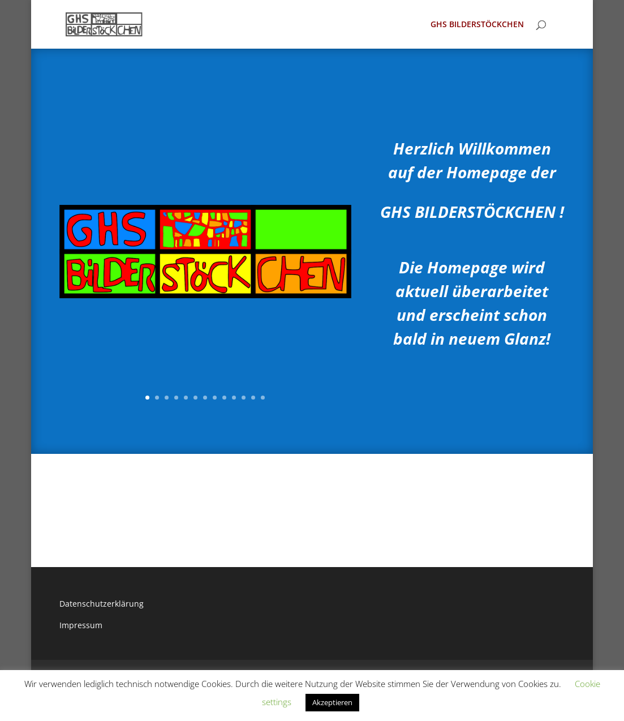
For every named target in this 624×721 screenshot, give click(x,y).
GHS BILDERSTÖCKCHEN (477, 24)
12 (253, 398)
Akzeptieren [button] (332, 702)
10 (234, 398)
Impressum (80, 625)
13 (263, 398)
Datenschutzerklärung (101, 603)
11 (244, 398)
